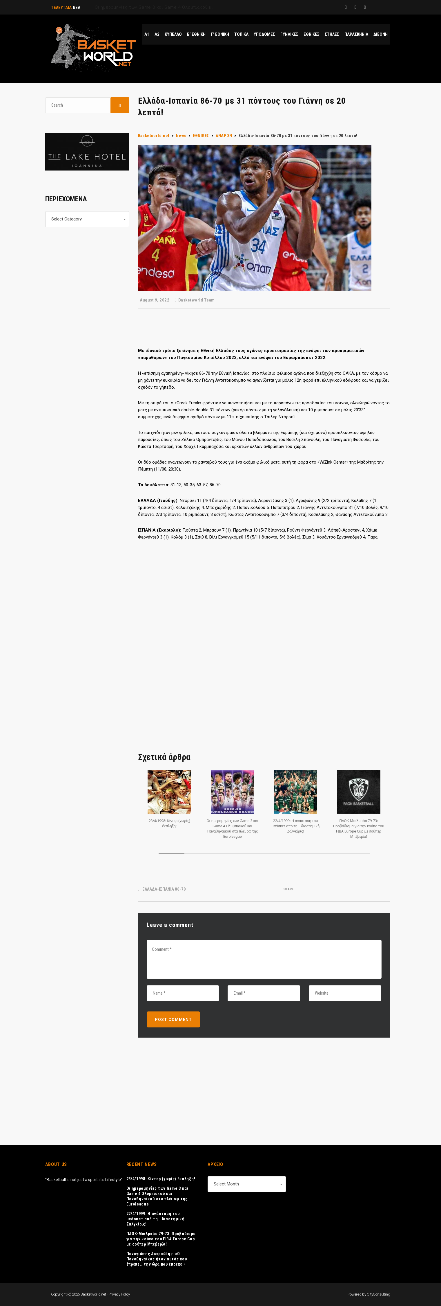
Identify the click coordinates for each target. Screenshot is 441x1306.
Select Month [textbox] (226, 1184)
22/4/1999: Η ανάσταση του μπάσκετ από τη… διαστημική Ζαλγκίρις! (155, 1218)
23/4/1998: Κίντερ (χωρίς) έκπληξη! (160, 1178)
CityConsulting (378, 1294)
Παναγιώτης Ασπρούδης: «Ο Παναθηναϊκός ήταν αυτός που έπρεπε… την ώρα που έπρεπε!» (156, 1258)
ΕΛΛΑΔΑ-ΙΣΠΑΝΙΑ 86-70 (164, 889)
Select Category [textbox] (66, 219)
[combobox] (87, 219)
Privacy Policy (119, 1294)
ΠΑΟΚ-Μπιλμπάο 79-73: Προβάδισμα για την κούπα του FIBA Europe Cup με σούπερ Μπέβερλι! (161, 1238)
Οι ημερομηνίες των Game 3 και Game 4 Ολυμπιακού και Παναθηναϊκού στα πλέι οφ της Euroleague (157, 1196)
